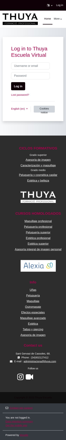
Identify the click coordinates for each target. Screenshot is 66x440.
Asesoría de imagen (38, 159)
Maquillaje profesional (38, 221)
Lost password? (20, 94)
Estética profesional (38, 238)
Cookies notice (44, 110)
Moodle (24, 435)
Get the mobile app (16, 425)
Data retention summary (19, 421)
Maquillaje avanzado (33, 318)
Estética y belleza (38, 180)
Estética (33, 323)
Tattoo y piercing (33, 329)
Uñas (33, 289)
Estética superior (38, 243)
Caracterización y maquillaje (38, 165)
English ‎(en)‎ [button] (18, 108)
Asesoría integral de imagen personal (38, 249)
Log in (59, 5)
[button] (50, 5)
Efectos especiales (33, 312)
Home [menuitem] (47, 18)
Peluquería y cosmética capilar (38, 174)
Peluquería (33, 295)
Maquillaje (33, 301)
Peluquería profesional (38, 226)
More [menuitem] (57, 18)
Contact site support (19, 408)
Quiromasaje (33, 306)
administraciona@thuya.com (40, 361)
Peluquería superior (38, 232)
